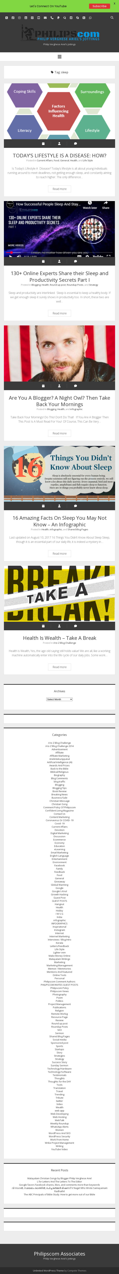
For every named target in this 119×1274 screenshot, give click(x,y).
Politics (59, 1000)
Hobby (59, 910)
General (64, 160)
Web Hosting (59, 1117)
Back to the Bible (59, 768)
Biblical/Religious (59, 771)
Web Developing (59, 1113)
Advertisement (60, 749)
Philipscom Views (59, 991)
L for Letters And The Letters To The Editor (59, 1181)
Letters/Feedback (59, 946)
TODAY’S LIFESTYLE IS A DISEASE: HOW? (59, 111)
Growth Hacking (59, 894)
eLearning (59, 849)
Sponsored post (59, 1042)
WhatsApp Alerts (60, 1126)
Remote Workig (59, 1013)
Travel (59, 1091)
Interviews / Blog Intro (59, 939)
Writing (59, 1146)
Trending (59, 1094)
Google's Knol (59, 891)
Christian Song (59, 804)
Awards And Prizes (59, 765)
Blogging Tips (60, 788)
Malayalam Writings (59, 959)
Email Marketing (59, 852)
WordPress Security (59, 1136)
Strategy (93, 284)
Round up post (58, 284)
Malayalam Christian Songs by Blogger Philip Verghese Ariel (59, 1178)
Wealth (59, 1107)
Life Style (88, 160)
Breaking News (59, 794)
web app (59, 1110)
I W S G (59, 913)
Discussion (59, 836)
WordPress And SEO (60, 1133)
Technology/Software (59, 1071)
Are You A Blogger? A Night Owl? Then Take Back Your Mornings (59, 353)
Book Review (59, 791)
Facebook (59, 865)
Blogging (36, 284)
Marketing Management (60, 965)
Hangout (59, 904)
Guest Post (60, 897)
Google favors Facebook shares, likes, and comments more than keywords (59, 1184)
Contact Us (59, 813)
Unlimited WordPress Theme (48, 1270)
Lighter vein (59, 952)
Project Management (59, 1004)
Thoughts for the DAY (59, 1081)
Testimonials (59, 1075)
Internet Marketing (59, 936)
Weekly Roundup (59, 1123)
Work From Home (59, 1139)
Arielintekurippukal (59, 759)
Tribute (59, 1097)
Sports (59, 1046)
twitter (59, 1100)
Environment (59, 862)
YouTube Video (59, 1149)
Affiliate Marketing (59, 755)
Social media (59, 1039)
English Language (59, 855)
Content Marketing (59, 817)
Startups (59, 1049)
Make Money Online (59, 955)
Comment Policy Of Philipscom (59, 807)
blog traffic (59, 781)
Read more (62, 189)
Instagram (59, 930)
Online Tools (59, 975)
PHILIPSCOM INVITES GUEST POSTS (59, 984)
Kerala (59, 942)
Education (59, 846)
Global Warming (59, 884)
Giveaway (59, 881)
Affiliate (59, 752)
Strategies (59, 1055)
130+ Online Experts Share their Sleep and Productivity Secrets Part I (59, 229)
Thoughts (60, 1078)
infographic (76, 409)
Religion (59, 1010)
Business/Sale (59, 797)
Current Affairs (45, 160)
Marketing (59, 962)
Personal (59, 978)
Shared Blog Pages (78, 529)
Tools (60, 1084)
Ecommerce (59, 839)
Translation (59, 1088)
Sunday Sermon (59, 1065)
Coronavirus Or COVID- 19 (59, 820)
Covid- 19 (59, 823)
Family (59, 868)
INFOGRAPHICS (59, 923)
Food (56, 160)
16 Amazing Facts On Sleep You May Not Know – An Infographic (59, 473)
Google (59, 888)
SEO (59, 1030)
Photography (60, 994)
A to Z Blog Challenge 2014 (59, 746)
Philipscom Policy (59, 988)
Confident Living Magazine (59, 810)
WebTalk (59, 1120)
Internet (59, 933)
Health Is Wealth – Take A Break (59, 594)
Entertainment (59, 859)
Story (59, 1052)
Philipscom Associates (59, 1253)
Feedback (59, 871)
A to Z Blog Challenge (64, 642)
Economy (59, 842)
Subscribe (100, 6)
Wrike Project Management (59, 1142)
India (59, 917)
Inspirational (59, 926)
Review (59, 1020)
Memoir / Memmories (59, 968)
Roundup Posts (75, 284)
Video (59, 1104)
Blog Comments (59, 778)
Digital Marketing (60, 833)
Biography (59, 775)
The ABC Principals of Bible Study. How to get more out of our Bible (59, 1194)
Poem (59, 997)
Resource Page (59, 1017)
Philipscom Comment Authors (59, 981)
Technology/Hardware (59, 1068)
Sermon (59, 1033)
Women (59, 1130)
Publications (59, 1007)
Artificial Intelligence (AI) (59, 762)
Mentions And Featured (59, 971)
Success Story (59, 1062)
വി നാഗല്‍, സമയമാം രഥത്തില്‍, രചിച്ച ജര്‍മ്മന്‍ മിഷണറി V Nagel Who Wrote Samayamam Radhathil (59, 1189)
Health (73, 160)
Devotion (59, 830)
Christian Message (60, 800)
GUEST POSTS (59, 900)
